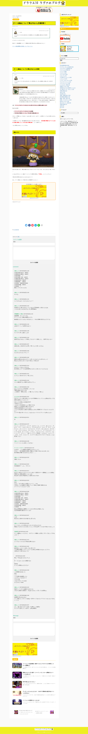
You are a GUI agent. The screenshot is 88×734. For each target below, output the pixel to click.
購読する (63, 28)
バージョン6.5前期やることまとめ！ (34, 705)
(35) (17, 17)
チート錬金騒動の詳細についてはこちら (20, 46)
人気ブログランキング (34, 197)
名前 (14, 241)
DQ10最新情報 (16, 229)
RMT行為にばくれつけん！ (32, 684)
